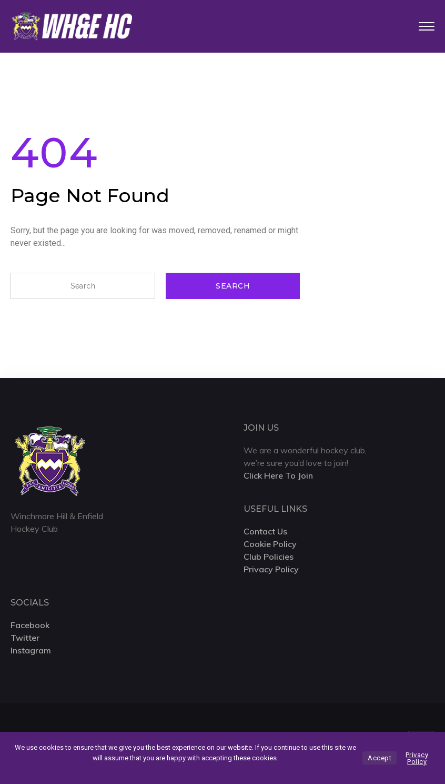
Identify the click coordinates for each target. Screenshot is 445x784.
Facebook (30, 625)
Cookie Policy (270, 544)
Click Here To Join (278, 475)
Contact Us (265, 531)
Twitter (25, 637)
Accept (379, 758)
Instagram (31, 650)
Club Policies (269, 556)
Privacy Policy (271, 569)
